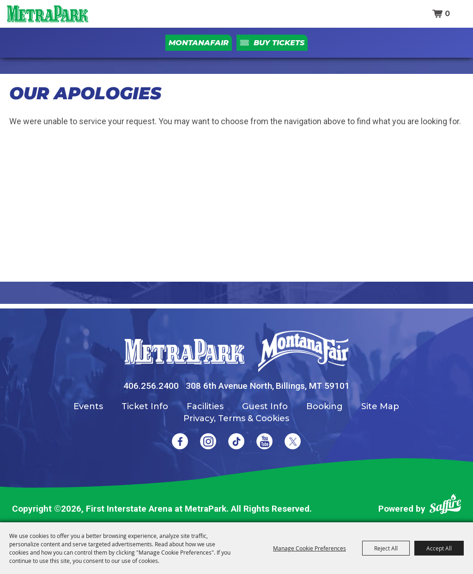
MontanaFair (199, 42)
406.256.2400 (151, 386)
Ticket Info (144, 406)
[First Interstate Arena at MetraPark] (47, 14)
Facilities (205, 406)
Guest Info (265, 406)
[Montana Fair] (303, 351)
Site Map (380, 406)
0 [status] (447, 13)
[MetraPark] (184, 351)
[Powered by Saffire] (445, 506)
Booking (324, 406)
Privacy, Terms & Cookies (236, 418)
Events (88, 406)
